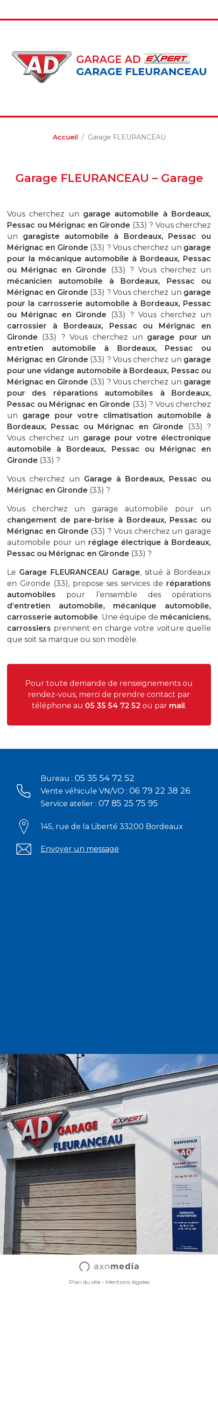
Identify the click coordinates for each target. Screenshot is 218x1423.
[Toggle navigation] (13, 9)
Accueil (65, 137)
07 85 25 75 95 (128, 803)
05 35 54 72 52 (113, 705)
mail (177, 705)
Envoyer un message (80, 848)
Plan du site (84, 1281)
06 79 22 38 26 (159, 791)
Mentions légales (127, 1281)
